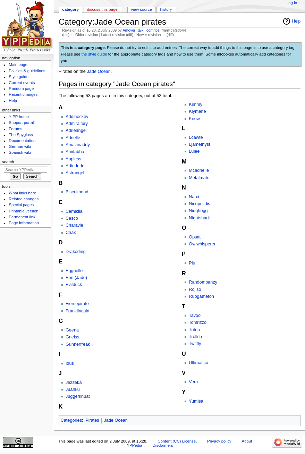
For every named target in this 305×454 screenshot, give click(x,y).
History (166, 9)
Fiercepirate (77, 303)
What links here (22, 193)
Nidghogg (198, 210)
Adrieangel (76, 130)
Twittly (195, 343)
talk (141, 30)
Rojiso (195, 289)
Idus (70, 363)
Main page (18, 64)
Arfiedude (75, 165)
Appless (73, 159)
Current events (22, 83)
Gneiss (72, 337)
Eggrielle (74, 270)
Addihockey (77, 116)
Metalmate (199, 177)
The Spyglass (21, 135)
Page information (24, 223)
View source (141, 9)
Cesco (72, 218)
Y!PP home (19, 117)
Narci (194, 196)
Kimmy (195, 104)
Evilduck (74, 284)
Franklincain (77, 311)
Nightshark (199, 218)
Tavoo (195, 315)
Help (296, 21)
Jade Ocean (98, 71)
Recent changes (23, 94)
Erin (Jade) (76, 277)
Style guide (18, 77)
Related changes (24, 199)
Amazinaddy (78, 144)
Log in (292, 3)
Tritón (194, 329)
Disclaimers (163, 445)
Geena (72, 330)
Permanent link (22, 217)
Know (194, 118)
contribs (152, 30)
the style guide (94, 54)
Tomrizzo (197, 322)
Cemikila (74, 211)
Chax (71, 232)
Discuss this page (102, 9)
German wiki (20, 146)
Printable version (23, 211)
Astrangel (75, 172)
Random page (21, 88)
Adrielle (73, 137)
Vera (193, 381)
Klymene (197, 111)
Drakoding (76, 251)
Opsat (195, 237)
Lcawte (196, 137)
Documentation (22, 140)
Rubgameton (201, 296)
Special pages (21, 205)
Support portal (21, 122)
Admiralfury (77, 123)
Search (8, 162)
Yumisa (196, 401)
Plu (192, 263)
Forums (15, 129)
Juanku (73, 389)
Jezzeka (74, 382)
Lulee (194, 151)
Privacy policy (219, 441)
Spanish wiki (20, 152)
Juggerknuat (78, 396)
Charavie (74, 225)
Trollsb (195, 336)
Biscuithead (77, 192)
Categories (71, 420)
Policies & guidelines (27, 71)
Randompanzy (203, 282)
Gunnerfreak (78, 344)
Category (70, 9)
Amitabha (75, 151)
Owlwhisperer (202, 244)
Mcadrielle (199, 170)
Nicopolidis (199, 203)
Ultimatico (198, 362)
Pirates (92, 420)
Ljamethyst (199, 144)
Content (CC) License (177, 441)
